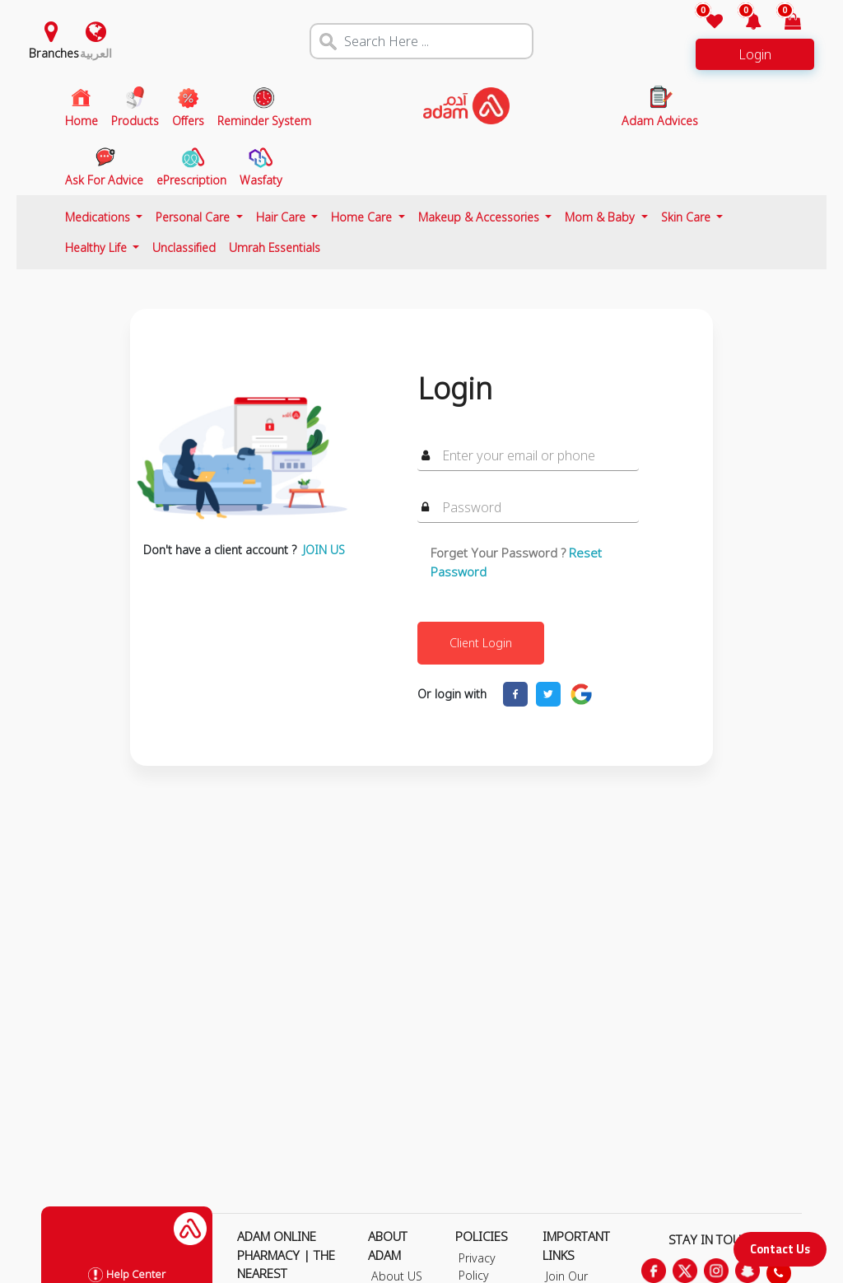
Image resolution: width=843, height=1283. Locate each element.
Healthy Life (97, 247)
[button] (743, 22)
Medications (99, 217)
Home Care (363, 217)
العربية (96, 53)
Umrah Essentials (274, 247)
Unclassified (184, 247)
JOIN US (324, 550)
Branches (54, 53)
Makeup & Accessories (480, 217)
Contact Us (780, 1249)
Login (754, 54)
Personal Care (194, 217)
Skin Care (687, 217)
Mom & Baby (601, 217)
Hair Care (282, 217)
